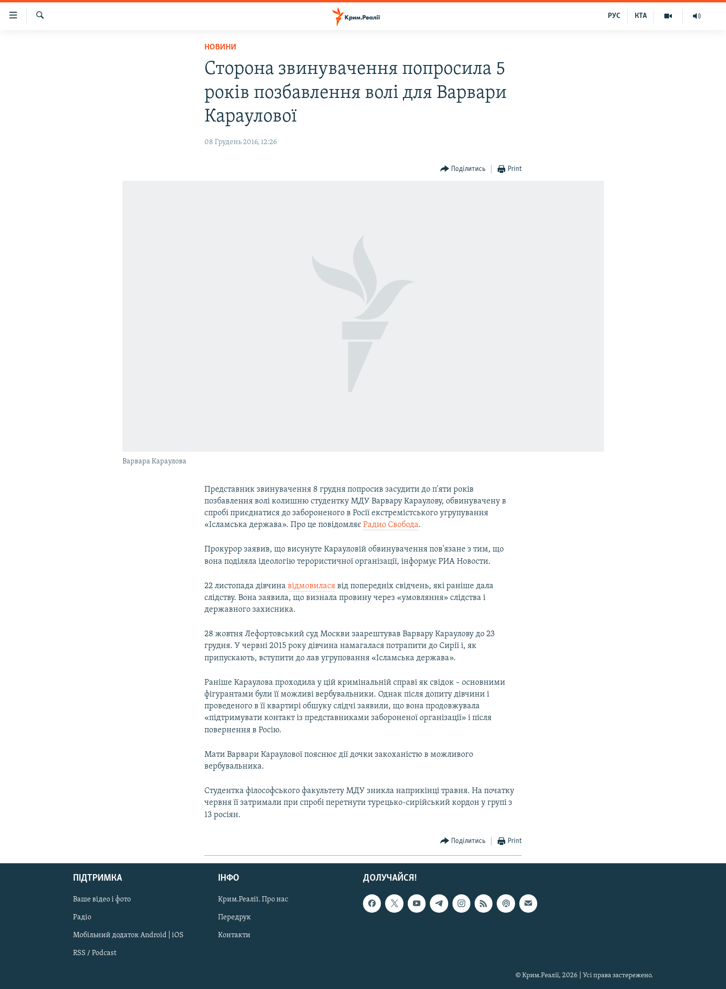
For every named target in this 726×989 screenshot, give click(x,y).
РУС (614, 16)
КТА (641, 16)
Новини (220, 47)
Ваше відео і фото (102, 899)
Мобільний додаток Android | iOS (128, 935)
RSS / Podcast (94, 953)
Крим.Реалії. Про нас (253, 899)
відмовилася (311, 586)
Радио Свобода (391, 524)
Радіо (82, 917)
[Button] (463, 169)
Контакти (234, 935)
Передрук (234, 917)
